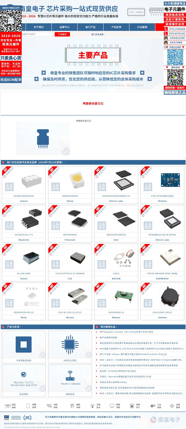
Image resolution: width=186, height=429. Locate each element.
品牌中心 (65, 27)
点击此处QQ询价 (177, 38)
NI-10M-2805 (24, 273)
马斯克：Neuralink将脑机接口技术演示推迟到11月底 (125, 376)
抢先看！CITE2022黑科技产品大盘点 (118, 371)
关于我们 (39, 27)
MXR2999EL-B (116, 312)
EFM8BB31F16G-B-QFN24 (162, 235)
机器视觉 (24, 394)
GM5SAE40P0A (70, 196)
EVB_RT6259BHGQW (162, 196)
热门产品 (90, 27)
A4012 (116, 273)
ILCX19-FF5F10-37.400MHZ (70, 273)
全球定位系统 (70, 360)
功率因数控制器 (23, 360)
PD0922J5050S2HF (24, 196)
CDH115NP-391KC (162, 312)
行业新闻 (142, 27)
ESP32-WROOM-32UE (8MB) (162, 273)
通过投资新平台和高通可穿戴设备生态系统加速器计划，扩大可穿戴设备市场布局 (139, 343)
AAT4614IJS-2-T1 (24, 235)
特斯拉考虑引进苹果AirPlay (113, 382)
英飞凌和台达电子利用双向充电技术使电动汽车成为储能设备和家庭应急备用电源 (139, 365)
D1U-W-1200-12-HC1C (70, 312)
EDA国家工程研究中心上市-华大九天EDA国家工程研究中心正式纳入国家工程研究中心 (142, 349)
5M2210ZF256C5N (116, 235)
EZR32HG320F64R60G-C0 (116, 196)
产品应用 (116, 27)
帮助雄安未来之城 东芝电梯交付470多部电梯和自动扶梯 (127, 388)
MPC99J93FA (70, 235)
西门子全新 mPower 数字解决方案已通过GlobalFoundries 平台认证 (133, 354)
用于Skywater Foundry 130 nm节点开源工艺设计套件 (126, 332)
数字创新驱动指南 (108, 337)
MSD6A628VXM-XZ (24, 312)
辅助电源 (70, 394)
